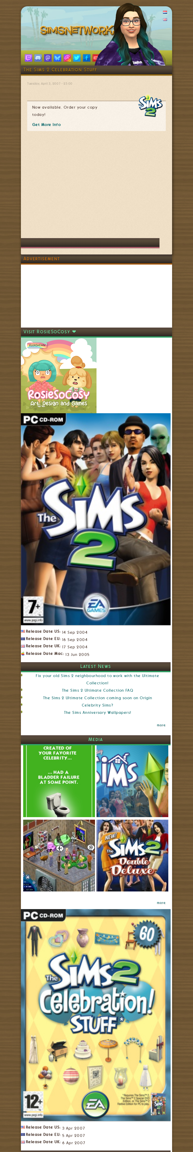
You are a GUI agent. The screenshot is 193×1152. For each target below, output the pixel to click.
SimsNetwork (78, 31)
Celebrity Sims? (97, 705)
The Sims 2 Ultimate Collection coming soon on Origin (97, 698)
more (161, 725)
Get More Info (46, 124)
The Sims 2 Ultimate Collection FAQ (98, 690)
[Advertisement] (65, 187)
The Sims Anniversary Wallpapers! (98, 712)
